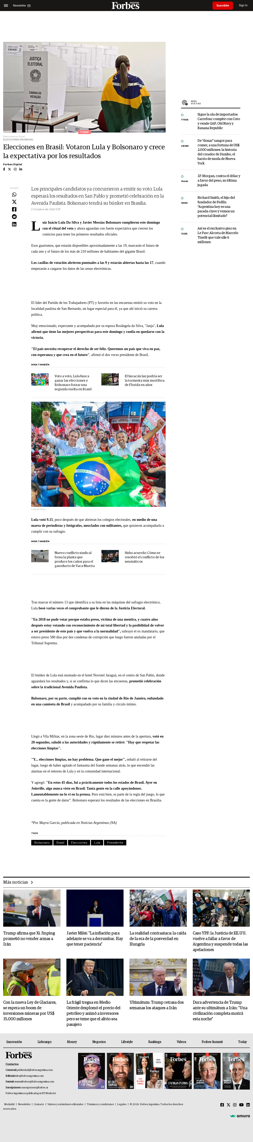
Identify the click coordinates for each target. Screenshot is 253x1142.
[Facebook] (222, 1105)
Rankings (154, 1042)
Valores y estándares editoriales (65, 1104)
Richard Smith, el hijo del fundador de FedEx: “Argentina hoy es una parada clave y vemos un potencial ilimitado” (216, 207)
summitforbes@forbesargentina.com (34, 1081)
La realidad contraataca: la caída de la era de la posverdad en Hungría (157, 938)
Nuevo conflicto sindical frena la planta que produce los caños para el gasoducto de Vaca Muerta (75, 559)
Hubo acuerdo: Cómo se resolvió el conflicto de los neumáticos (144, 557)
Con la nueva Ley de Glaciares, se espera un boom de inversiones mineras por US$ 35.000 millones (29, 1011)
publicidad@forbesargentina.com (35, 1070)
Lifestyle (127, 1042)
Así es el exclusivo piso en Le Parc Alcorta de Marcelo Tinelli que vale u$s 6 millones (217, 235)
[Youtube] (241, 1105)
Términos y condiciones (100, 1104)
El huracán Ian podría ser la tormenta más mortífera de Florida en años (144, 381)
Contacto (39, 1104)
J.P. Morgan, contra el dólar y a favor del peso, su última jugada (218, 181)
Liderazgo (44, 1042)
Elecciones (79, 842)
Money (72, 1042)
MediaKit (9, 1104)
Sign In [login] (243, 5)
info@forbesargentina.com (29, 1076)
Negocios (99, 1042)
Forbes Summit (212, 1042)
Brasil (60, 842)
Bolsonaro (42, 842)
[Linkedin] (248, 1105)
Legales (121, 1104)
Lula (97, 842)
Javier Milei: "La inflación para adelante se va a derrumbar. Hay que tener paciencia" (94, 938)
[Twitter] (228, 1105)
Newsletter (24, 1104)
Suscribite (222, 5)
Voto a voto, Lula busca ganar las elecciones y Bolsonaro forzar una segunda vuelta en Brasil (73, 383)
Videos (181, 1042)
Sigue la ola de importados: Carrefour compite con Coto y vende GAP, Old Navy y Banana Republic (218, 121)
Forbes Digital (12, 164)
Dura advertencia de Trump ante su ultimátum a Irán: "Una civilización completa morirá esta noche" (220, 1011)
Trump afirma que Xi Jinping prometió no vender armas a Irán (29, 938)
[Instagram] (235, 1105)
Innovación (14, 1042)
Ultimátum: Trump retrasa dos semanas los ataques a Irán (156, 1005)
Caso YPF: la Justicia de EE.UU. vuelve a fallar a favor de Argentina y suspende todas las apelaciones (220, 941)
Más (215, 102)
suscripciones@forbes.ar (34, 1087)
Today (242, 1042)
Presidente (115, 842)
